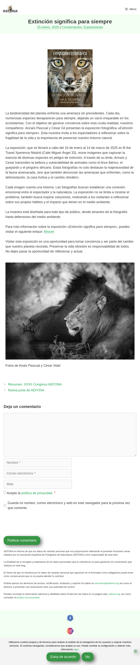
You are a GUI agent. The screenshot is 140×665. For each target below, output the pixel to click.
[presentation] (31, 522)
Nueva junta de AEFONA (26, 390)
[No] (135, 651)
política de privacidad (36, 493)
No (87, 657)
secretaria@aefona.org (107, 583)
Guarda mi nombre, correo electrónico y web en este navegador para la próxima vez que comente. (69, 505)
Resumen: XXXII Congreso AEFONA (35, 384)
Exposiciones (93, 27)
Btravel (49, 231)
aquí (76, 649)
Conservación (72, 27)
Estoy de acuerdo (63, 657)
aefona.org (114, 594)
